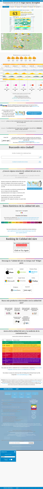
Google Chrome (21, 310)
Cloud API (27, 319)
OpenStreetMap (36, 49)
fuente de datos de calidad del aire (9, 475)
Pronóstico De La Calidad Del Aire (9, 477)
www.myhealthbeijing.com (23, 434)
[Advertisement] (21, 173)
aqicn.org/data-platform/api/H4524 (26, 141)
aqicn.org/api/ (36, 142)
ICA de (16, 10)
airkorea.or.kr (35, 106)
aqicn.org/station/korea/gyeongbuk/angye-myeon (29, 233)
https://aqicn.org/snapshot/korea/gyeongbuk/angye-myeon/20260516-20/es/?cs (21, 131)
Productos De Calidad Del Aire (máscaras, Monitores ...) (13, 478)
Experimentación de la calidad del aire (10, 469)
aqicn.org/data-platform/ (21, 247)
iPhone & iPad (10, 301)
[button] (14, 46)
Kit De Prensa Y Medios (7, 463)
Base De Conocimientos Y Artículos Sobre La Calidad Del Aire (14, 468)
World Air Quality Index (36, 440)
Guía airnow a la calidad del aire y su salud (25, 428)
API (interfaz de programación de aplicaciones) (12, 479)
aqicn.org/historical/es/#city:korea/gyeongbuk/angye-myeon (21, 245)
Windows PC (10, 310)
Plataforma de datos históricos (8, 481)
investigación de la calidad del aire (11, 466)
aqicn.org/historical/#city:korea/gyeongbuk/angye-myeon (28, 232)
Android (21, 301)
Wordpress (15, 319)
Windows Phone (33, 301)
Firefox (33, 310)
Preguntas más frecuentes (8, 473)
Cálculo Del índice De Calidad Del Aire (10, 476)
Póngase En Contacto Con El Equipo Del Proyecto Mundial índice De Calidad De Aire (15, 462)
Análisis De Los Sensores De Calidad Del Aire (11, 470)
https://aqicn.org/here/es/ (21, 125)
